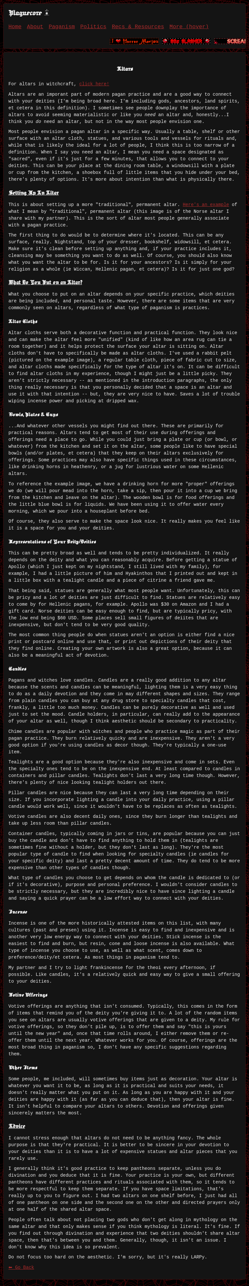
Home (14, 27)
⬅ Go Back (21, 1267)
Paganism (62, 27)
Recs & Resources (138, 27)
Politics (93, 27)
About (35, 27)
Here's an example (206, 204)
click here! (94, 84)
